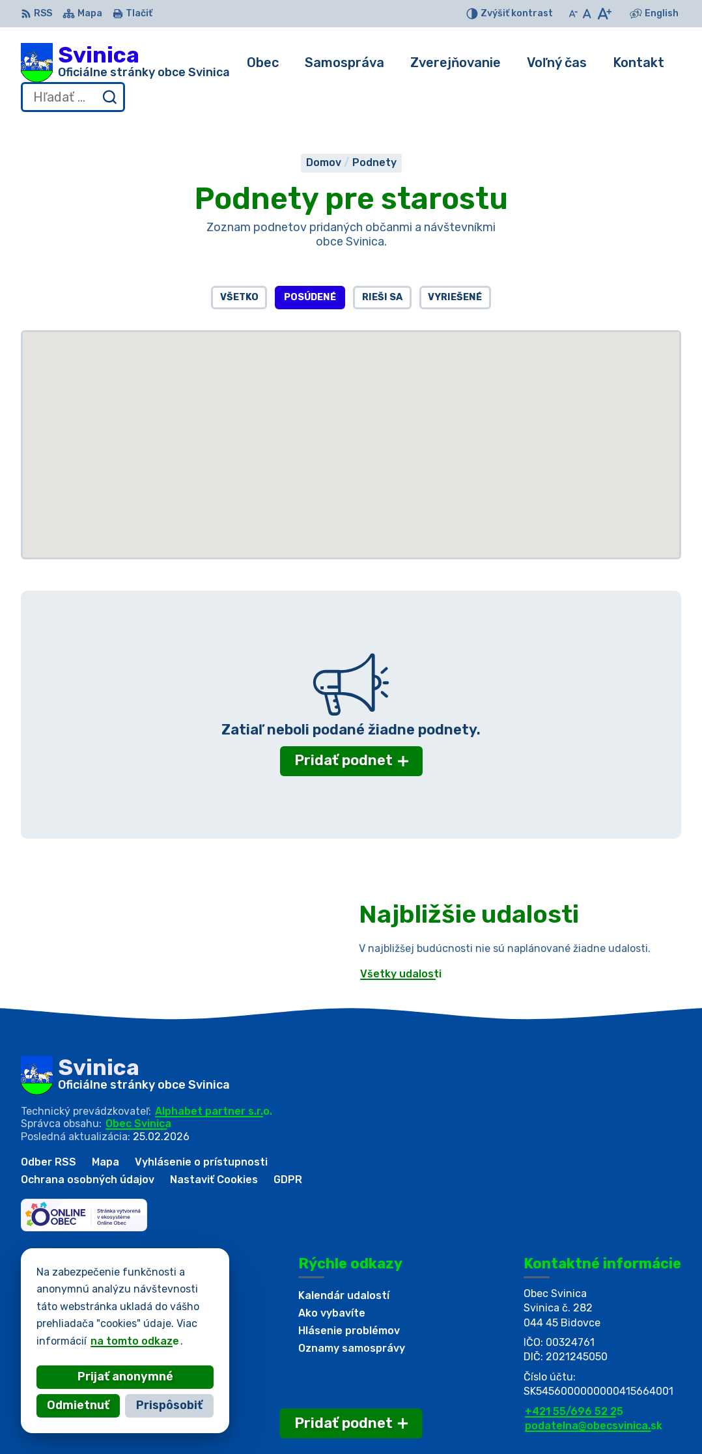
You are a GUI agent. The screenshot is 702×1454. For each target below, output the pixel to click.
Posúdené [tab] (310, 297)
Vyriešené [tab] (455, 297)
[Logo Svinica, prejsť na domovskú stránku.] (125, 62)
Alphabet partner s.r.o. (213, 1111)
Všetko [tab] (239, 297)
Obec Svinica (138, 1123)
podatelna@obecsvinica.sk (593, 1425)
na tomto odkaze (135, 1341)
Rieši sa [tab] (382, 297)
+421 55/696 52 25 (574, 1411)
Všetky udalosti (401, 974)
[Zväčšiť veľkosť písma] (604, 13)
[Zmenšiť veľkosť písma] (573, 13)
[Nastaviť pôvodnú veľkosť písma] (587, 13)
